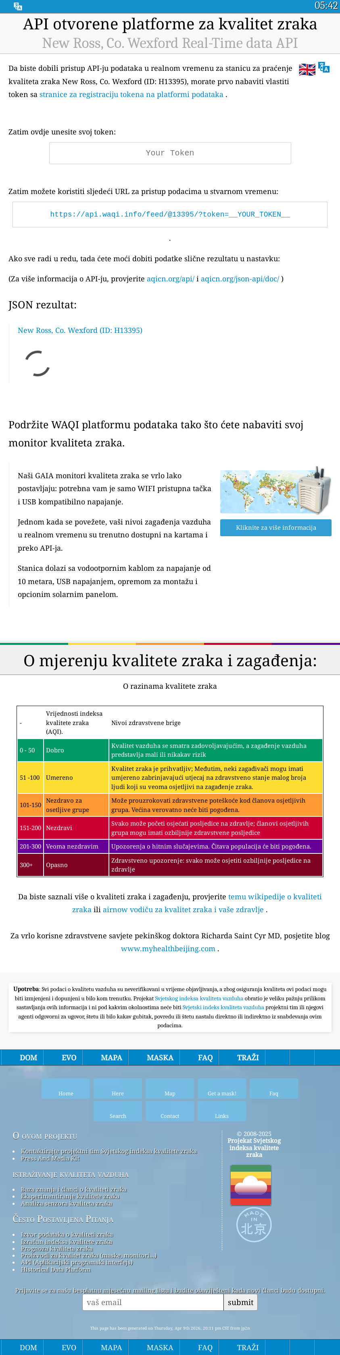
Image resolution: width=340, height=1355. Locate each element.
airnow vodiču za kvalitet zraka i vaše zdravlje (183, 909)
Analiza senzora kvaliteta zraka (66, 1203)
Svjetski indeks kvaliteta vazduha (224, 1007)
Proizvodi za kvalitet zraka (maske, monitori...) (88, 1255)
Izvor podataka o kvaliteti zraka (67, 1234)
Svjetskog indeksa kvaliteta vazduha (200, 998)
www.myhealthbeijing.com (168, 948)
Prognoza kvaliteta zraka (57, 1248)
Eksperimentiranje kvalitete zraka (70, 1196)
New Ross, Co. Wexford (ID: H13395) (80, 330)
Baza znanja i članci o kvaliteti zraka (74, 1189)
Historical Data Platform (56, 1269)
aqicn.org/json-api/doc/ (240, 278)
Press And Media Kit (50, 1158)
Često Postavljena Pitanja (63, 1219)
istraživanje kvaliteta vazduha (71, 1174)
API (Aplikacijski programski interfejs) (77, 1262)
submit (241, 1302)
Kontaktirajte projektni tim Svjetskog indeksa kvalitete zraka (109, 1151)
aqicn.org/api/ (170, 278)
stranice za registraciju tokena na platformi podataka (131, 94)
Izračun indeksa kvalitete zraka (66, 1241)
